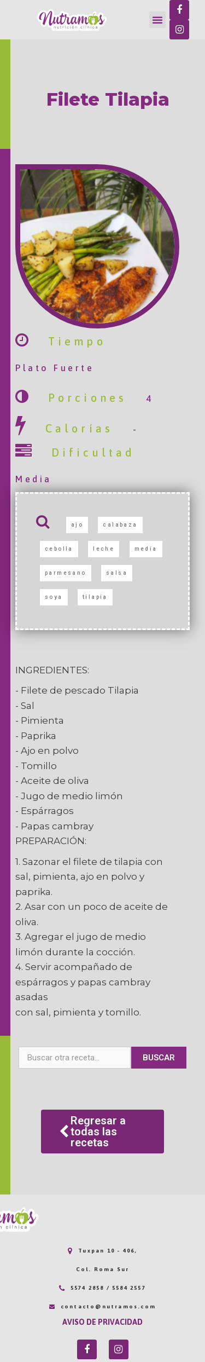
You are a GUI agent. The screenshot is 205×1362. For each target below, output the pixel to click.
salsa (116, 573)
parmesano (65, 573)
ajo (77, 525)
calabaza (120, 525)
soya (54, 597)
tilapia (95, 597)
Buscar (159, 1058)
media (145, 549)
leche (103, 549)
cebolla (59, 549)
